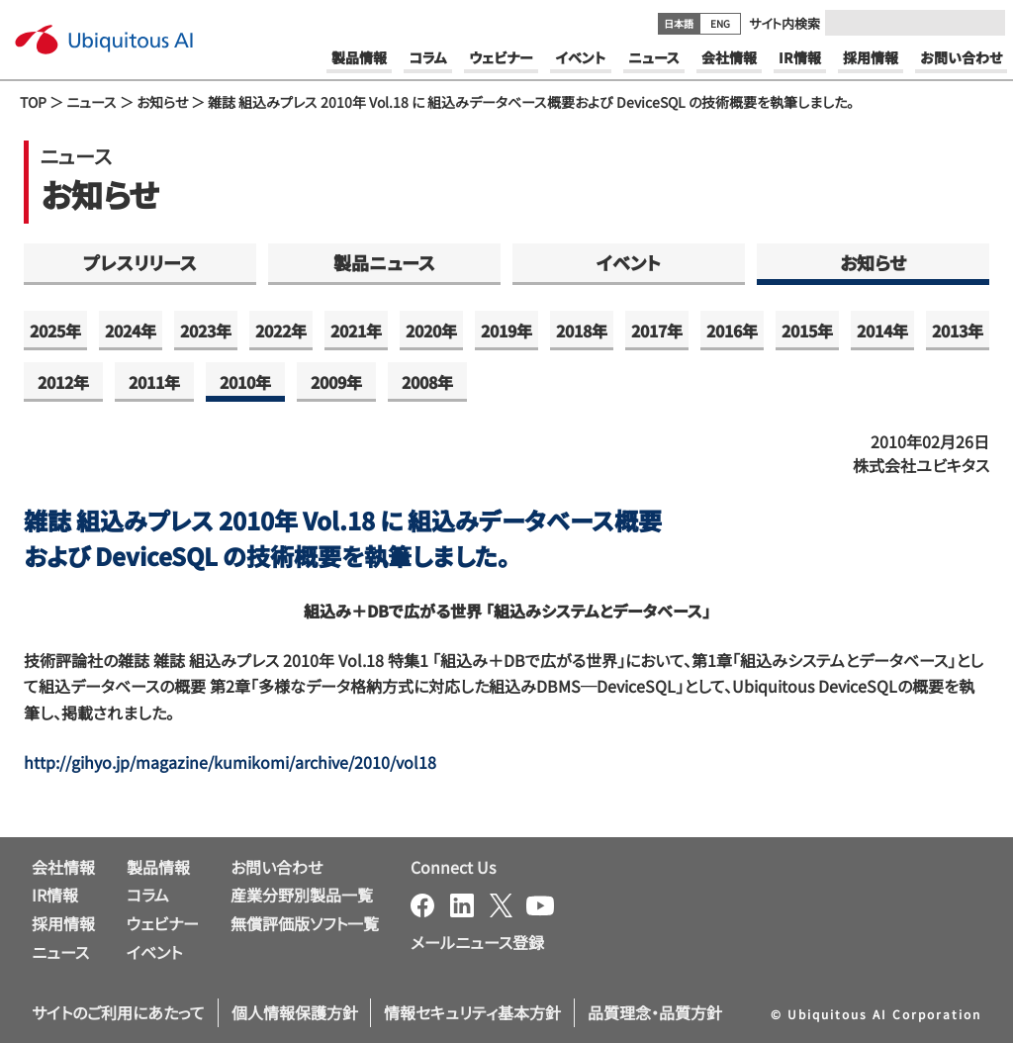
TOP (33, 102)
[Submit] (984, 23)
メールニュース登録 (477, 942)
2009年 (336, 382)
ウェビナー (163, 923)
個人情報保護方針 (294, 1012)
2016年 (732, 330)
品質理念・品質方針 (655, 1012)
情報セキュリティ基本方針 (472, 1012)
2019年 (506, 330)
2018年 (581, 330)
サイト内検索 (784, 23)
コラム (148, 894)
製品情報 (158, 867)
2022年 (281, 330)
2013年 (957, 330)
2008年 (427, 382)
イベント (629, 262)
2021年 (356, 330)
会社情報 (63, 867)
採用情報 (63, 923)
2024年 (130, 330)
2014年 (882, 330)
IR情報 (55, 894)
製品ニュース (384, 262)
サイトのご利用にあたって (118, 1012)
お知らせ (162, 102)
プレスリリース (140, 262)
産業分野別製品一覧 (301, 894)
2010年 (245, 382)
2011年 (154, 382)
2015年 (807, 330)
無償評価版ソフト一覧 (304, 923)
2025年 (55, 330)
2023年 (205, 330)
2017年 (657, 330)
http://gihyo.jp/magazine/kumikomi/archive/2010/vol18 (230, 762)
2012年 (63, 382)
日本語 (678, 23)
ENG (720, 23)
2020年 (431, 330)
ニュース (91, 102)
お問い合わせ (276, 867)
